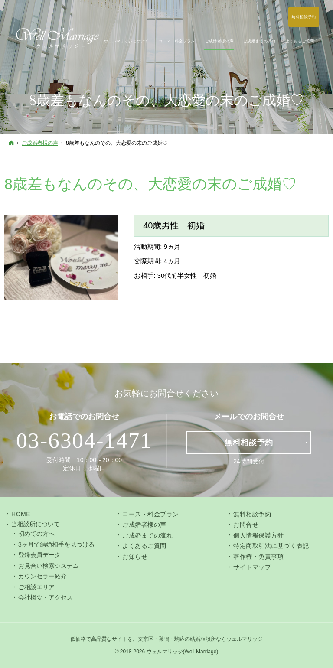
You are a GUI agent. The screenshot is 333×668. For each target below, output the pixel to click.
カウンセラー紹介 (42, 576)
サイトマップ (252, 567)
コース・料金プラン (150, 514)
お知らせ (134, 556)
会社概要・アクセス (45, 597)
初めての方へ (36, 533)
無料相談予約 (252, 514)
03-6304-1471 (84, 440)
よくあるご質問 (144, 545)
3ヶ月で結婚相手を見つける (56, 544)
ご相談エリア (36, 586)
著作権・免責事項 (258, 556)
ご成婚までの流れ (147, 535)
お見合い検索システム (48, 565)
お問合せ (245, 524)
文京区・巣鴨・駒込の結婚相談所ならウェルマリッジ (200, 639)
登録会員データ (39, 554)
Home (20, 514)
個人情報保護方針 (258, 535)
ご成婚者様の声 (144, 524)
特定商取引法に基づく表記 (271, 545)
